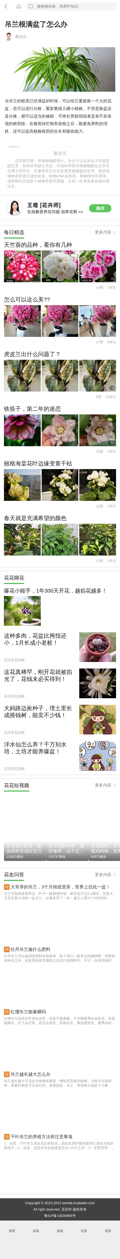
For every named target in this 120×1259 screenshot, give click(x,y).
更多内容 (103, 258)
